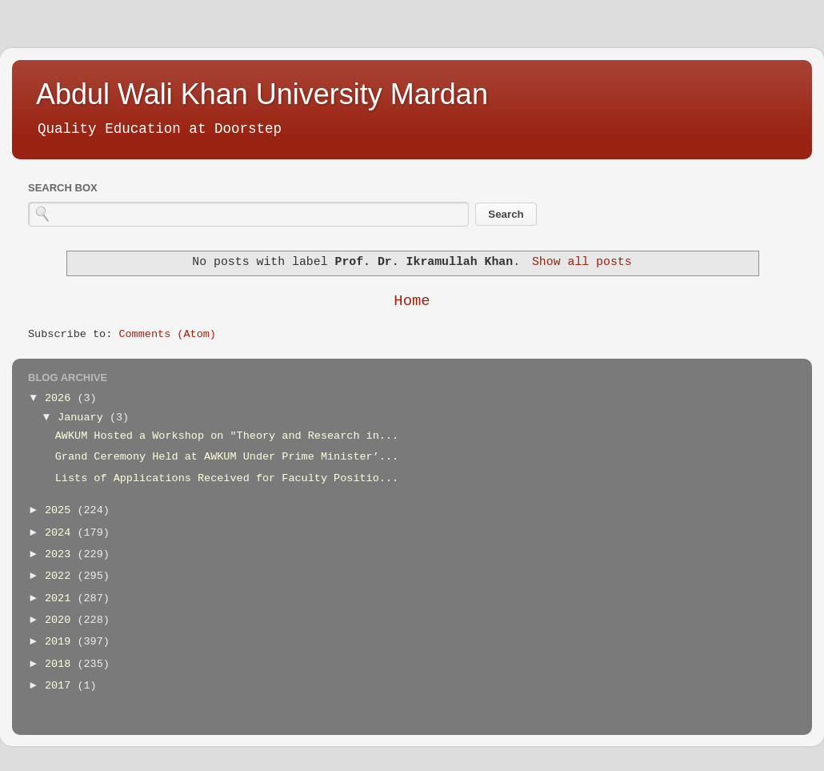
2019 (61, 642)
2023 (61, 554)
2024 (61, 533)
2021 (61, 598)
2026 (61, 398)
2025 (61, 510)
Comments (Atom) (167, 334)
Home (412, 301)
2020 (61, 620)
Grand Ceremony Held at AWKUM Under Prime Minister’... (226, 457)
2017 (61, 686)
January (84, 418)
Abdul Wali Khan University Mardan (262, 94)
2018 (61, 664)
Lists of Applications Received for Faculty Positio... (226, 478)
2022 (61, 576)
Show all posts (582, 261)
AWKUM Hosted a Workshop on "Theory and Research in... (226, 436)
